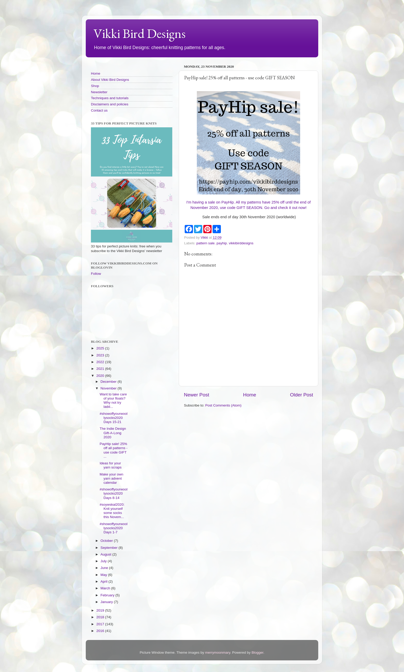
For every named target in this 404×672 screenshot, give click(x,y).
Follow (96, 274)
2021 (100, 369)
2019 (100, 610)
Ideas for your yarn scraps (111, 465)
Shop (95, 86)
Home (249, 394)
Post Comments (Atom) (223, 405)
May (104, 575)
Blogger (257, 652)
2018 (100, 617)
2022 (100, 362)
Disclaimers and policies (109, 104)
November (109, 388)
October (107, 541)
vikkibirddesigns (241, 243)
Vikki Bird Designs (140, 33)
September (109, 548)
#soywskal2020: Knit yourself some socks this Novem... (112, 511)
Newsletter (99, 92)
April (104, 581)
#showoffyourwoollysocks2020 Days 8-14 (114, 493)
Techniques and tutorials (110, 98)
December (109, 382)
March (105, 588)
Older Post (301, 394)
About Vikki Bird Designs (110, 80)
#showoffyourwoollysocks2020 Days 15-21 (114, 418)
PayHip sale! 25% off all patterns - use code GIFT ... (114, 450)
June (104, 568)
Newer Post (196, 394)
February (107, 595)
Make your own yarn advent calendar (111, 478)
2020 (100, 376)
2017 (100, 624)
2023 (100, 355)
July (104, 561)
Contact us (99, 110)
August (106, 554)
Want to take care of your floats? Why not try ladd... (113, 400)
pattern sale (205, 243)
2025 (100, 348)
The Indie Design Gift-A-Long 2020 (113, 433)
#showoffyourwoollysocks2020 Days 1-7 (114, 528)
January (107, 602)
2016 (100, 631)
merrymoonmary (217, 652)
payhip (221, 243)
